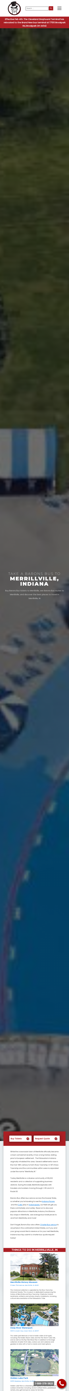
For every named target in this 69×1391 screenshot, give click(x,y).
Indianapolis (34, 1205)
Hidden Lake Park (19, 1378)
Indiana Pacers (48, 1201)
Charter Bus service (48, 1224)
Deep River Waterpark (21, 1328)
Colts (20, 1205)
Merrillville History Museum (23, 1282)
